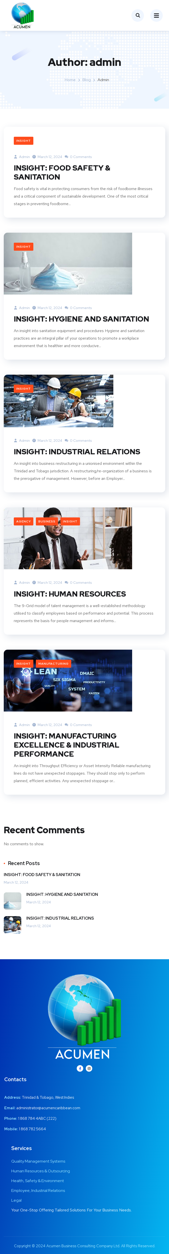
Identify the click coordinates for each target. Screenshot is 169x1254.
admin (22, 157)
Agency (23, 521)
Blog (86, 79)
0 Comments (78, 157)
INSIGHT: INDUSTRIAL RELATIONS (77, 451)
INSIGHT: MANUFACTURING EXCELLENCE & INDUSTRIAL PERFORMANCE (66, 744)
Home (70, 79)
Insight (23, 141)
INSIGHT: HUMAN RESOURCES (70, 593)
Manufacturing (53, 664)
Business (46, 521)
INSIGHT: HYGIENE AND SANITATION (81, 318)
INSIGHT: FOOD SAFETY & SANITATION (62, 172)
